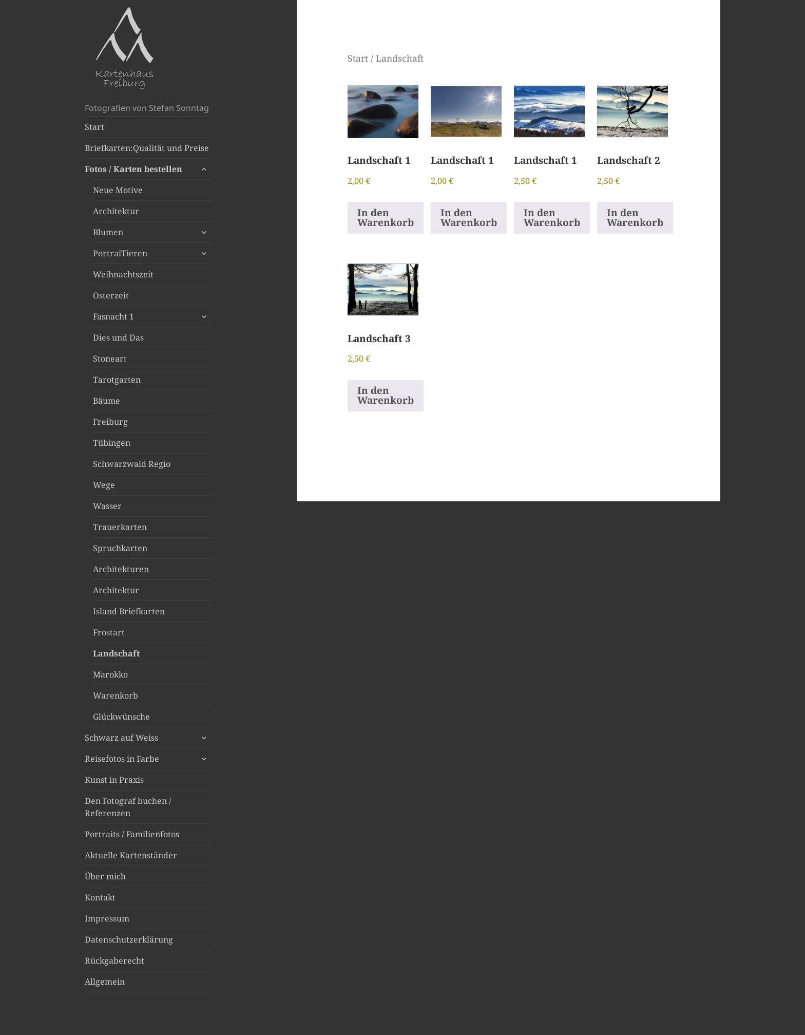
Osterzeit (111, 295)
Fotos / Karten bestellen (133, 169)
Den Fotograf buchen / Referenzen (128, 807)
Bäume (106, 400)
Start (94, 127)
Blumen (108, 232)
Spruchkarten (120, 548)
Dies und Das (118, 337)
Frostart (109, 632)
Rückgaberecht (114, 960)
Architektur (116, 211)
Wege (104, 485)
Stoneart (110, 358)
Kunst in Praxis (114, 779)
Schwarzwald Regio (131, 463)
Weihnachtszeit (123, 274)
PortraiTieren (120, 253)
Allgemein (105, 981)
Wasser (107, 506)
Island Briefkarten (129, 611)
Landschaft (116, 653)
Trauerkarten (120, 527)
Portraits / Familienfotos (132, 834)
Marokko (110, 674)
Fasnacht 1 (113, 316)
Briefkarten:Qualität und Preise (147, 148)
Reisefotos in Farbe (122, 758)
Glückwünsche (121, 716)
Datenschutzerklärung (129, 939)
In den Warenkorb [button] (385, 217)
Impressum (107, 918)
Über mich (105, 876)
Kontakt (100, 897)
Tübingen (111, 442)
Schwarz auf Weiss (121, 737)
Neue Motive (118, 190)
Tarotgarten (117, 379)
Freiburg (110, 421)
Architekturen (121, 569)
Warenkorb (115, 695)
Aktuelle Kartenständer (131, 855)
